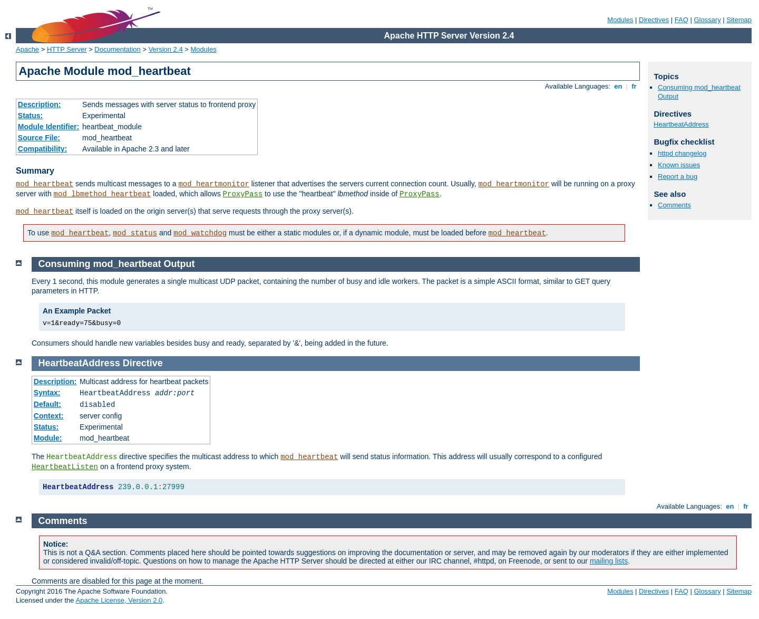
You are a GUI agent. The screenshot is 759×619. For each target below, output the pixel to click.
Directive (143, 363)
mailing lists (609, 561)
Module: (48, 438)
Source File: (39, 138)
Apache (27, 49)
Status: (30, 115)
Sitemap (739, 20)
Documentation (117, 49)
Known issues (679, 165)
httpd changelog (682, 153)
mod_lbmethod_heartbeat (102, 194)
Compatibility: (42, 149)
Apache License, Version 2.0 (118, 600)
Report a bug (677, 176)
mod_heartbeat (44, 184)
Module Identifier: (49, 126)
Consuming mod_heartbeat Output (116, 264)
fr (634, 86)
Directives (654, 20)
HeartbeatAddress (681, 124)
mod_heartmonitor (213, 184)
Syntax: (47, 392)
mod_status (135, 233)
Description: (39, 104)
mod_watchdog (200, 233)
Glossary (707, 20)
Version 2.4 (166, 49)
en (618, 86)
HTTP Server (67, 49)
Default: (47, 404)
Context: (49, 416)
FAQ (681, 20)
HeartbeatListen (65, 467)
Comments (674, 205)
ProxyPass (243, 194)
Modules (620, 20)
